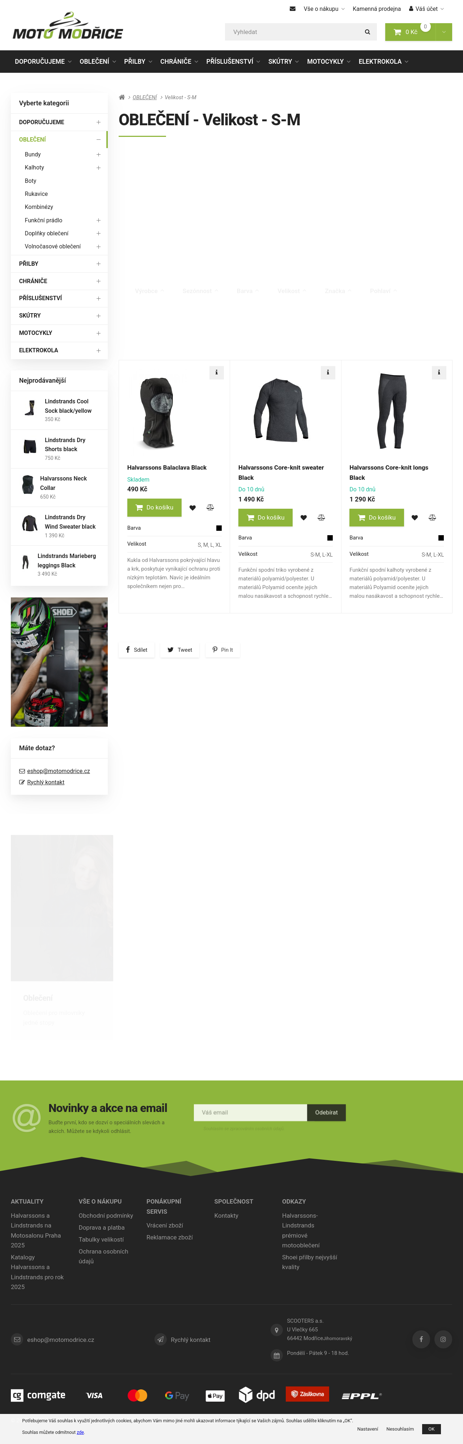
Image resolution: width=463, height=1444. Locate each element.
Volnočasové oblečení (64, 246)
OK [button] (431, 1429)
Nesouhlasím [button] (400, 1429)
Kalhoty (64, 167)
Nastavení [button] (367, 1429)
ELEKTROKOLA (380, 61)
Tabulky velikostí (101, 1239)
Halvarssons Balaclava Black (167, 467)
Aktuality (27, 1201)
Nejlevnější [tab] (192, 363)
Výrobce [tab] (149, 283)
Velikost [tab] (291, 283)
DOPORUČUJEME (39, 61)
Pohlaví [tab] (383, 283)
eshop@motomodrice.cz (58, 771)
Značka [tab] (338, 283)
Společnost (234, 1201)
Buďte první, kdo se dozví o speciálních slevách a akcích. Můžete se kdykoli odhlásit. (107, 1126)
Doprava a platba (102, 1227)
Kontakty (226, 1215)
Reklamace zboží (169, 1237)
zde (80, 1432)
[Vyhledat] (301, 32)
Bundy (64, 154)
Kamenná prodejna (377, 8)
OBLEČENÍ (94, 64)
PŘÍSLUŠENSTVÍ (229, 61)
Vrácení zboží (164, 1225)
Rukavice (36, 193)
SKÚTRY (280, 61)
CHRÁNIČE (175, 61)
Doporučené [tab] (143, 360)
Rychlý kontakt (45, 782)
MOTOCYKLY (325, 61)
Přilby (146, 998)
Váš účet (426, 8)
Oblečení (37, 998)
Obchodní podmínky (106, 1215)
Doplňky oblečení (64, 233)
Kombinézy (39, 206)
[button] (444, 32)
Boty (31, 180)
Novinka (341, 320)
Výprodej (381, 320)
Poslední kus (427, 320)
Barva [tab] (248, 283)
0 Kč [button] (415, 31)
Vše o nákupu (324, 8)
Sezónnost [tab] (200, 283)
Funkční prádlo (64, 220)
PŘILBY (134, 61)
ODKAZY (294, 1201)
